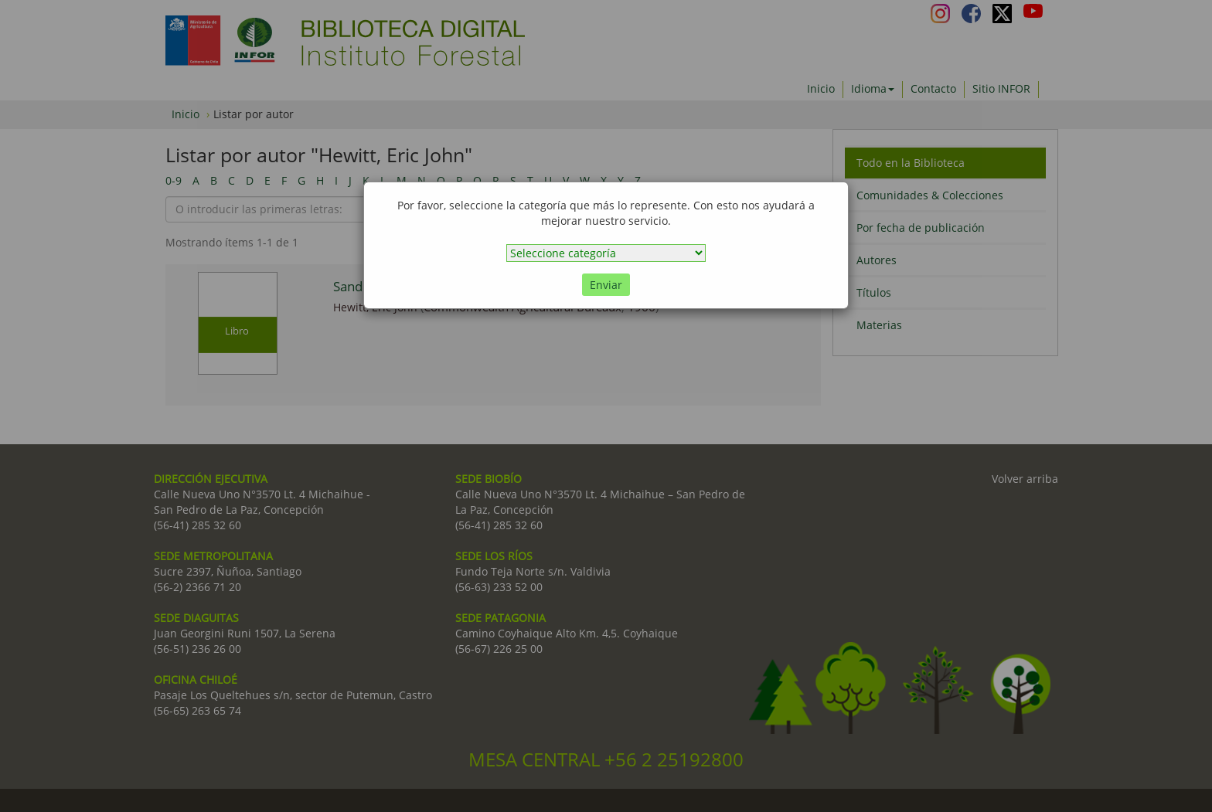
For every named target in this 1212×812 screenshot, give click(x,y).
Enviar (606, 284)
